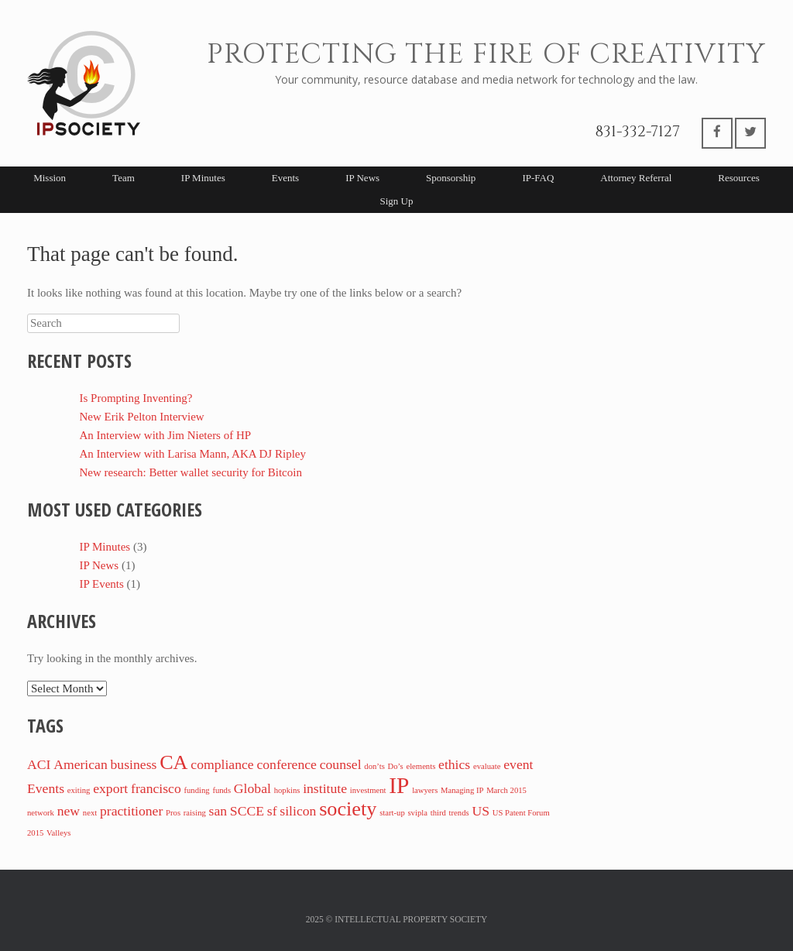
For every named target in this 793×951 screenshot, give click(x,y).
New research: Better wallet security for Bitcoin (191, 472)
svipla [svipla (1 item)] (417, 813)
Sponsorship (450, 178)
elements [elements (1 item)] (420, 766)
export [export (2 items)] (110, 788)
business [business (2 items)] (134, 764)
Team (123, 178)
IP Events (102, 584)
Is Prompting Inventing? (136, 398)
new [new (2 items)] (68, 811)
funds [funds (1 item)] (221, 790)
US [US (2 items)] (480, 811)
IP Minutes (203, 178)
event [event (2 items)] (518, 764)
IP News (362, 178)
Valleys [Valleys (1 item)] (58, 833)
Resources (738, 178)
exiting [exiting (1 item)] (79, 790)
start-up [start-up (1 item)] (392, 813)
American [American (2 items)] (80, 764)
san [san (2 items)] (218, 811)
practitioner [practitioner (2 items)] (131, 811)
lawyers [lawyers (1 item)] (425, 790)
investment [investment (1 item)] (368, 790)
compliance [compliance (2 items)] (222, 764)
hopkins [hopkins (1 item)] (287, 790)
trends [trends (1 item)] (459, 813)
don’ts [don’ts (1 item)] (374, 766)
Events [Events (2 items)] (45, 788)
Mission (49, 178)
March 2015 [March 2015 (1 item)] (506, 790)
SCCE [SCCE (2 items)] (247, 811)
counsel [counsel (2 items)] (341, 764)
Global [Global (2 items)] (252, 788)
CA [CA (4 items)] (173, 762)
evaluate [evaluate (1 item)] (487, 766)
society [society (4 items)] (347, 809)
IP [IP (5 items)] (399, 785)
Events (285, 178)
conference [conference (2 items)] (286, 764)
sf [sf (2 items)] (272, 811)
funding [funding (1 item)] (196, 790)
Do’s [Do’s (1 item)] (395, 766)
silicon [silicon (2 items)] (298, 811)
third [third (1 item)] (438, 813)
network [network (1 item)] (40, 813)
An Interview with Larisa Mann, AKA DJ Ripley (193, 454)
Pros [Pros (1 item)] (173, 813)
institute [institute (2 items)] (325, 788)
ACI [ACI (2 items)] (38, 764)
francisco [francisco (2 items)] (156, 788)
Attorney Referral (635, 178)
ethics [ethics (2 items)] (454, 764)
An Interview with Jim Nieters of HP (166, 435)
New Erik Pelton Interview (142, 416)
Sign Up (397, 201)
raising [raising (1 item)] (195, 813)
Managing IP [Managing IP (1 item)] (462, 790)
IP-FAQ (538, 178)
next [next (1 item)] (90, 813)
